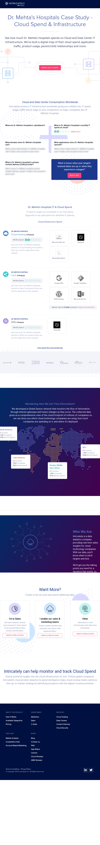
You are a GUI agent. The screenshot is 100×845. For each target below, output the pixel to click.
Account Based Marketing (16, 745)
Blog (33, 738)
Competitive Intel (13, 742)
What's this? (76, 132)
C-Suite (34, 724)
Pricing (8, 724)
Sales (33, 721)
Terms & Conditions (13, 769)
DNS (13, 322)
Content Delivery (63, 724)
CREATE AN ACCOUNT (50, 68)
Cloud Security (62, 728)
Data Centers (61, 721)
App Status (35, 749)
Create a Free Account (86, 307)
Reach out (74, 175)
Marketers (35, 717)
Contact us (35, 742)
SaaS (14, 275)
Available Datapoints (14, 721)
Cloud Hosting (18, 234)
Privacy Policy (26, 769)
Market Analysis (12, 738)
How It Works (11, 717)
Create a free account (15, 635)
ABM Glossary (36, 760)
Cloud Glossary (37, 756)
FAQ (32, 745)
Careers (34, 753)
